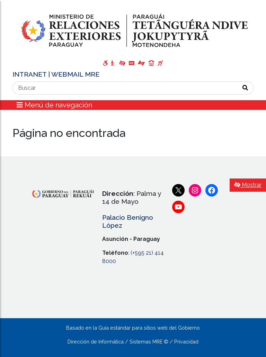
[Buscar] (125, 88)
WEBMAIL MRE (75, 74)
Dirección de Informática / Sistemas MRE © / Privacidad (133, 342)
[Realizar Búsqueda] (245, 88)
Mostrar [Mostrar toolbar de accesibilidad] (247, 185)
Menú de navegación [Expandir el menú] (54, 105)
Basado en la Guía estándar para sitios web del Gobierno (133, 328)
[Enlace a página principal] (133, 30)
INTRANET (30, 74)
